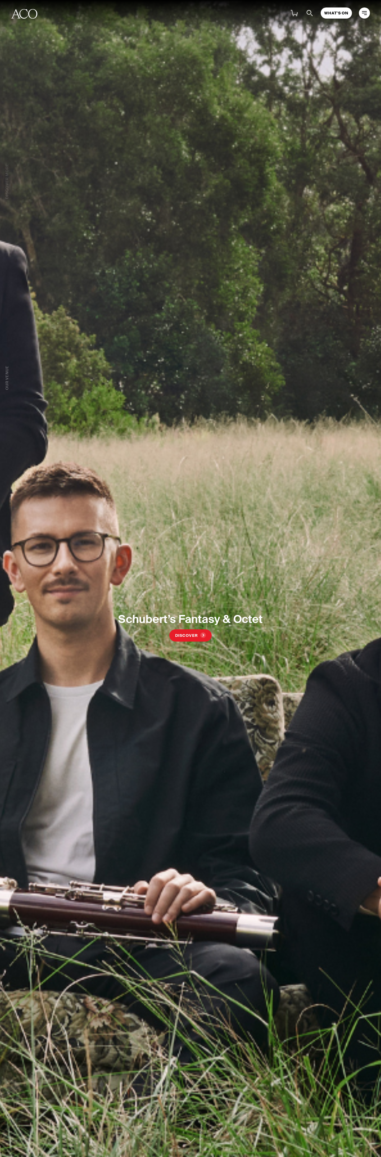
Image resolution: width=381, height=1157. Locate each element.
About (63, 13)
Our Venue (6, 323)
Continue (191, 1137)
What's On (99, 13)
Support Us (139, 13)
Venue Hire (216, 13)
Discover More (6, 181)
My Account (259, 13)
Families (178, 13)
